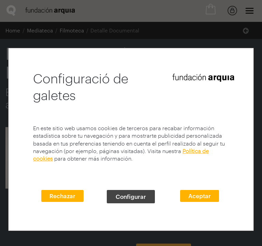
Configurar (131, 196)
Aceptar (199, 195)
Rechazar (62, 195)
